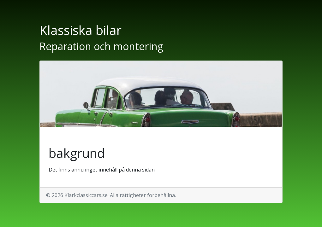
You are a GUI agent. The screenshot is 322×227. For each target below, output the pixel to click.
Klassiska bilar (80, 30)
